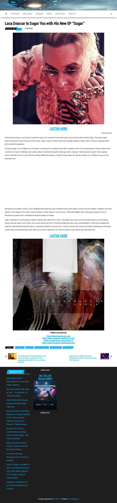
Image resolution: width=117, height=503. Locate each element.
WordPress (57, 499)
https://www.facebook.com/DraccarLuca (58, 338)
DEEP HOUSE (60, 14)
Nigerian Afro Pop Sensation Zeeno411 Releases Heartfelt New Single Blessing (17, 446)
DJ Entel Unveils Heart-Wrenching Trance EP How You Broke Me (18, 457)
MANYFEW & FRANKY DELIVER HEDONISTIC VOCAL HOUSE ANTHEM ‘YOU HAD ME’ (82, 358)
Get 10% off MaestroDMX (45, 377)
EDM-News (29, 28)
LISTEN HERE (58, 129)
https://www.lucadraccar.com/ (58, 336)
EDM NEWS (15, 14)
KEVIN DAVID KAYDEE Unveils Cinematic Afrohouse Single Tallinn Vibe (17, 403)
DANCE (49, 14)
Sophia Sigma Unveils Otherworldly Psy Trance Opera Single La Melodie (18, 381)
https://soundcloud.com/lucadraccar (58, 340)
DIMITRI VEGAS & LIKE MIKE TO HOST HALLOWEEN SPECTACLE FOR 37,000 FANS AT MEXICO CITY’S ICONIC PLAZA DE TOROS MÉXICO (18, 471)
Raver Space (11, 4)
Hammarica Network (41, 347)
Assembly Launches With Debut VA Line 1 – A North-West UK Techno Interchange (18, 392)
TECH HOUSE (68, 347)
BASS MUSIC (27, 14)
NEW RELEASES (56, 347)
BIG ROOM (39, 14)
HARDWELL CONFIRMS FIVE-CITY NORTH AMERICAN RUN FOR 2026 (17, 485)
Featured (29, 347)
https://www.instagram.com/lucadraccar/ (58, 343)
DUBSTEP (72, 14)
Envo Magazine (73, 499)
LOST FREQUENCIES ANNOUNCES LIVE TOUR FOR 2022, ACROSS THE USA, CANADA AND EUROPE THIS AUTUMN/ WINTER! (32, 359)
